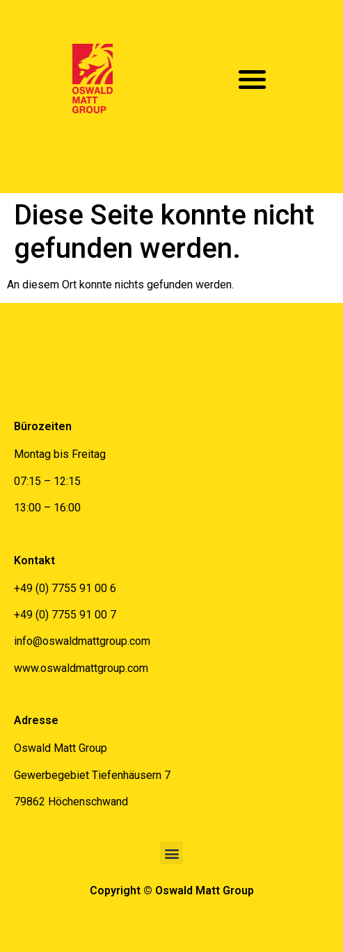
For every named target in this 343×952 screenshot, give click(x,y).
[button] (253, 78)
